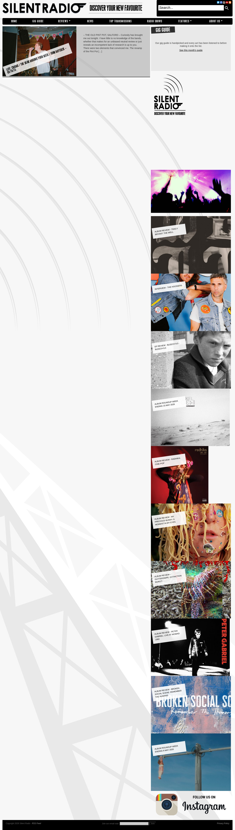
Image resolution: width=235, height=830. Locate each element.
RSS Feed (36, 823)
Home (14, 21)
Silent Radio (78, 8)
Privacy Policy (223, 823)
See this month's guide (190, 50)
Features (183, 21)
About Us (214, 21)
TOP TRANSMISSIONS (120, 21)
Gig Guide (38, 21)
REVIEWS (63, 21)
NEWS (90, 21)
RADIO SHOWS (154, 21)
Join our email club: (110, 823)
